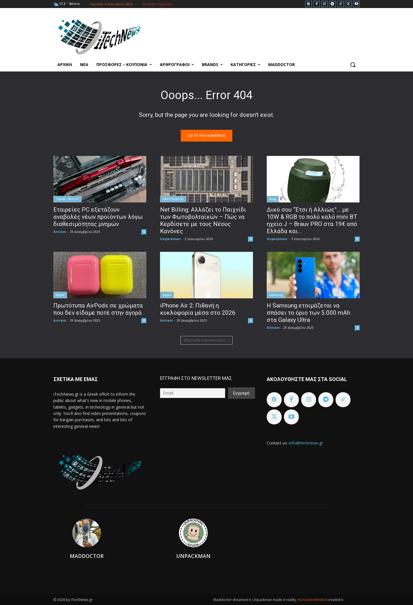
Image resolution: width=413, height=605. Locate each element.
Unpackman (170, 239)
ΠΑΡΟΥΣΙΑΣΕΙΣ (173, 199)
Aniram (59, 231)
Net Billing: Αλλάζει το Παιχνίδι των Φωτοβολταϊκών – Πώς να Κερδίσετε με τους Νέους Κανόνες (203, 220)
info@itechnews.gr (306, 443)
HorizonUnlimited (313, 599)
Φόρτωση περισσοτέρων (206, 340)
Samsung (276, 295)
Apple (60, 295)
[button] (353, 64)
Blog (272, 199)
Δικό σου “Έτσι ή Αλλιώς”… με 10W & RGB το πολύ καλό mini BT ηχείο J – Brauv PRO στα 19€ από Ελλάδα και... (312, 220)
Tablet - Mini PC (67, 199)
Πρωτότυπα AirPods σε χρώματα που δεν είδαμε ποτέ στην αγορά (98, 309)
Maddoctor (87, 555)
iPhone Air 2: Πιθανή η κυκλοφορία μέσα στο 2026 (197, 309)
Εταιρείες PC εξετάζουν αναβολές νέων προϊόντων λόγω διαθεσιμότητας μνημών (98, 216)
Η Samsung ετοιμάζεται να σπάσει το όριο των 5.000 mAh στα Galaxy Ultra (308, 312)
